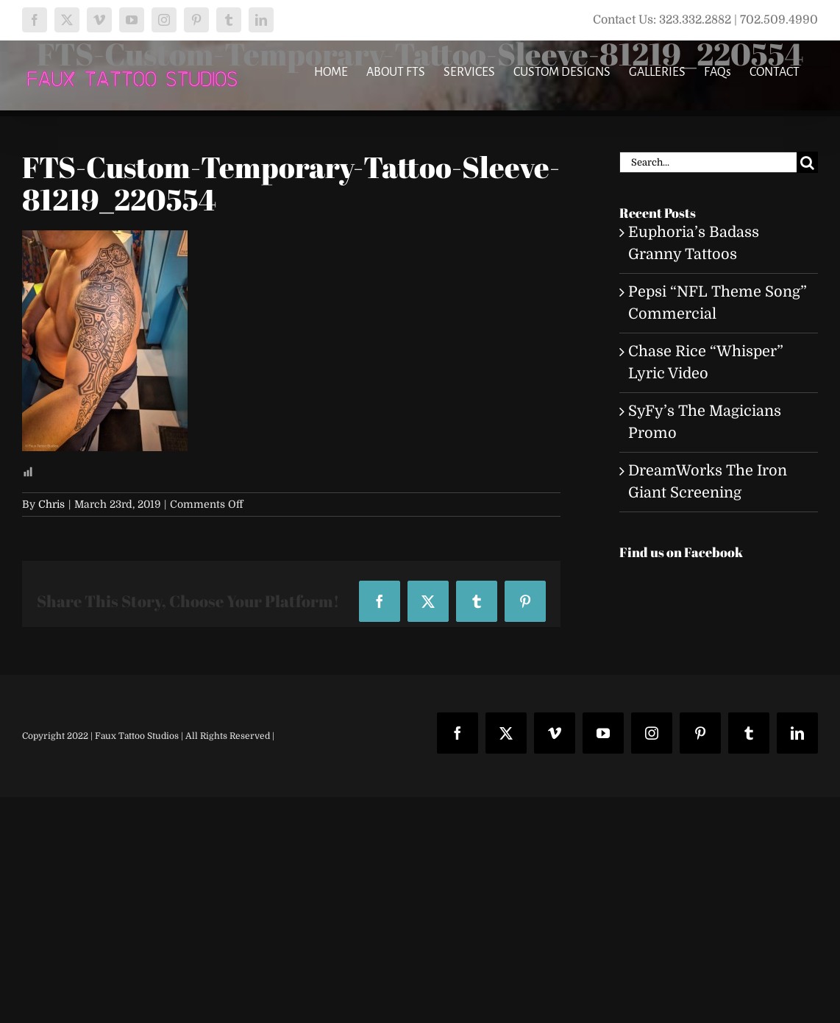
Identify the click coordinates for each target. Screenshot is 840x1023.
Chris (51, 504)
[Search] (807, 162)
